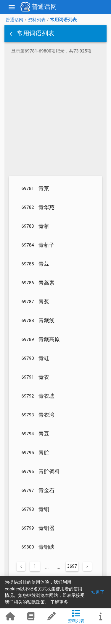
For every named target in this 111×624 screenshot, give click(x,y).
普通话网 (14, 19)
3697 (72, 566)
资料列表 (37, 19)
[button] (11, 33)
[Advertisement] (55, 116)
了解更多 (59, 602)
